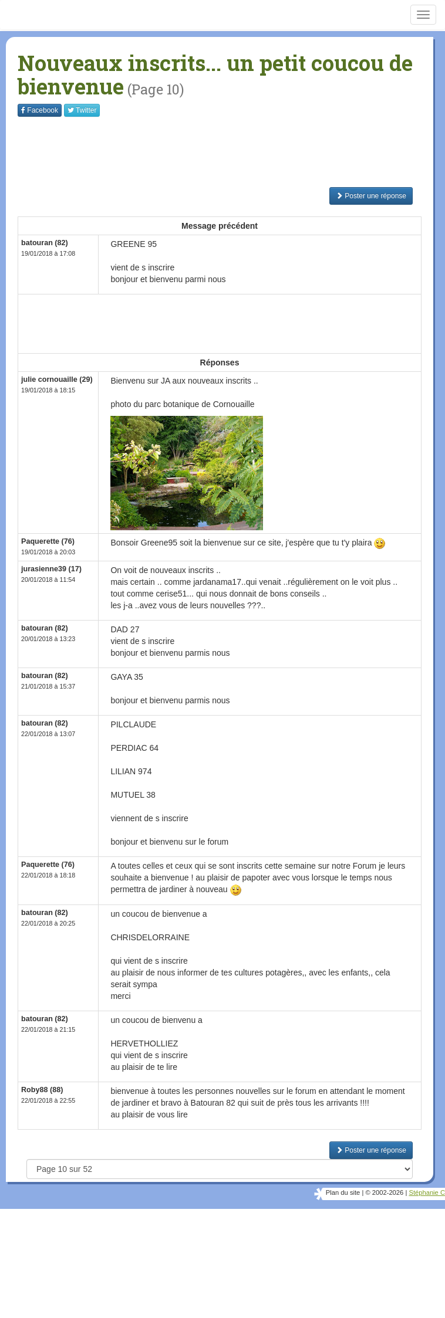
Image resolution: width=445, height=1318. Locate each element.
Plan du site (343, 1192)
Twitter (82, 110)
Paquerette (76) (48, 541)
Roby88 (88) (42, 1090)
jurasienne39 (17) (51, 569)
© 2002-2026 (384, 1192)
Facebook (39, 110)
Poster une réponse (371, 196)
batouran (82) (44, 243)
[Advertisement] (231, 152)
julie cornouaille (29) (57, 379)
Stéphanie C (427, 1192)
